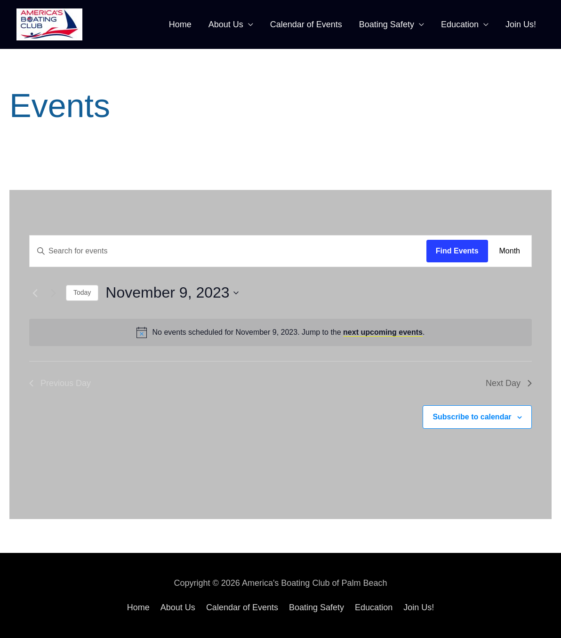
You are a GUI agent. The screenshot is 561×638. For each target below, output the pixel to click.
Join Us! (520, 24)
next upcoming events (383, 332)
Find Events (457, 251)
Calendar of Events (306, 24)
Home (180, 24)
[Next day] (53, 293)
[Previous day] (34, 293)
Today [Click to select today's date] (82, 292)
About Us (225, 24)
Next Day (509, 383)
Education (460, 24)
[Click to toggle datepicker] (171, 292)
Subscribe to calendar (472, 417)
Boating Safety (386, 24)
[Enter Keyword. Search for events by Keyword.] (228, 251)
